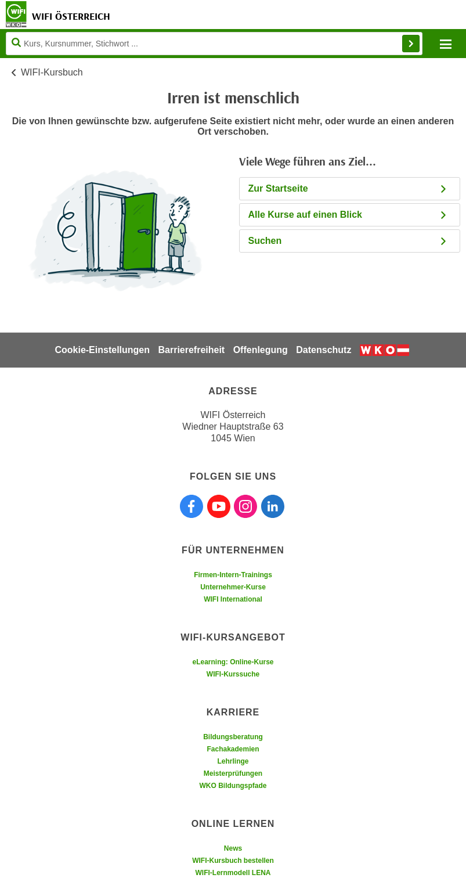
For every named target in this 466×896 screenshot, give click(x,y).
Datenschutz (323, 350)
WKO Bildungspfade (233, 786)
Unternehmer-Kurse (233, 587)
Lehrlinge (232, 761)
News (233, 848)
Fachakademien (233, 749)
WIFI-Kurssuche (233, 674)
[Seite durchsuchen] (214, 43)
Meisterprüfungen (233, 773)
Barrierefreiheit (191, 350)
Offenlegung (260, 350)
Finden (411, 43)
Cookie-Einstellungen (102, 350)
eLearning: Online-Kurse (232, 662)
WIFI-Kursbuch (52, 72)
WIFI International (233, 599)
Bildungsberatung (233, 737)
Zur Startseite (348, 188)
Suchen (348, 241)
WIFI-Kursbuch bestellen (233, 861)
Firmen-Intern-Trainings (233, 575)
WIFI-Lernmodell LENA (233, 873)
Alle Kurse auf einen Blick (348, 214)
